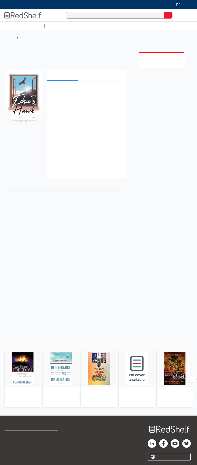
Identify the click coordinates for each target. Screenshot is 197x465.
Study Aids (58, 26)
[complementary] (98, 371)
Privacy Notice (16, 454)
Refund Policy (51, 445)
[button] (86, 90)
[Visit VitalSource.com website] (98, 4)
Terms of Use (51, 435)
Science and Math (83, 26)
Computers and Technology (122, 26)
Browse (26, 38)
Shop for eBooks (17, 435)
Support (11, 445)
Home (9, 38)
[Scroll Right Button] (193, 379)
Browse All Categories (22, 26)
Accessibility (50, 454)
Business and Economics (165, 26)
